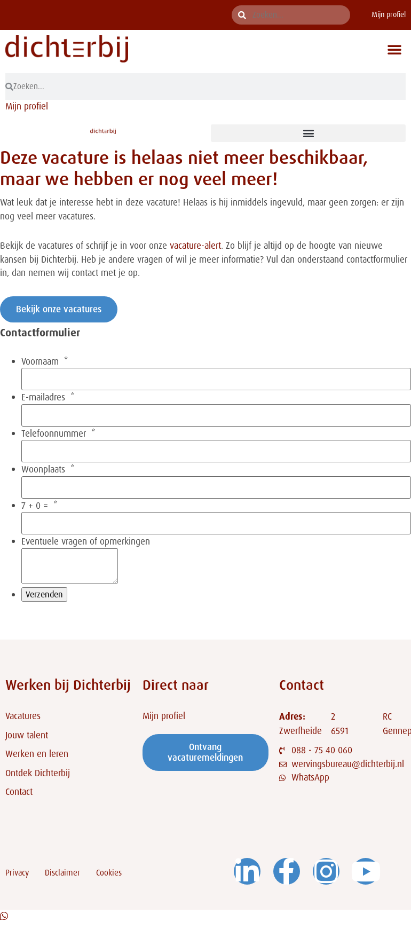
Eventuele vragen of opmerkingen (85, 541)
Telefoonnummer (53, 433)
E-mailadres (43, 397)
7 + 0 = (34, 505)
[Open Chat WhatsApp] (4, 922)
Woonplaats (43, 469)
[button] (394, 49)
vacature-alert (195, 245)
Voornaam (40, 361)
